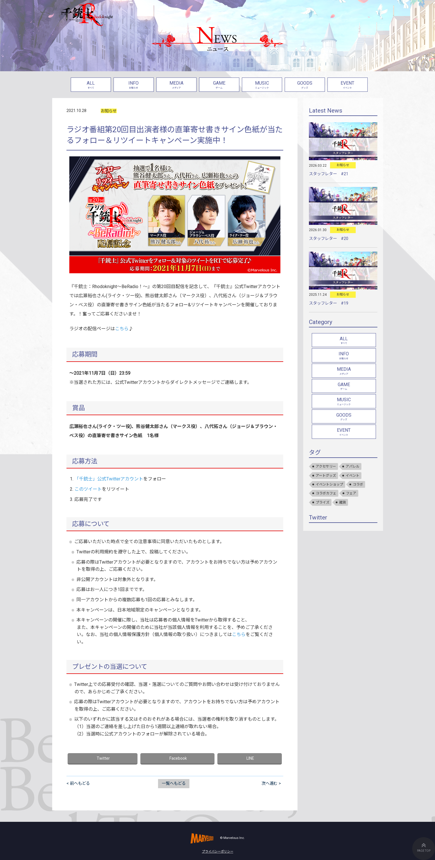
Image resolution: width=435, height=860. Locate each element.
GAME (219, 85)
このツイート (88, 489)
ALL (91, 85)
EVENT (347, 85)
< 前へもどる (78, 783)
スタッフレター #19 (328, 303)
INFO (133, 85)
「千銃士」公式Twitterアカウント (108, 479)
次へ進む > (271, 783)
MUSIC (262, 85)
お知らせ (109, 111)
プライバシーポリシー (217, 851)
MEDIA (176, 85)
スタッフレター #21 (328, 174)
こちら (122, 328)
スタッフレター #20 (328, 238)
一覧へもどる (174, 783)
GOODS (305, 85)
